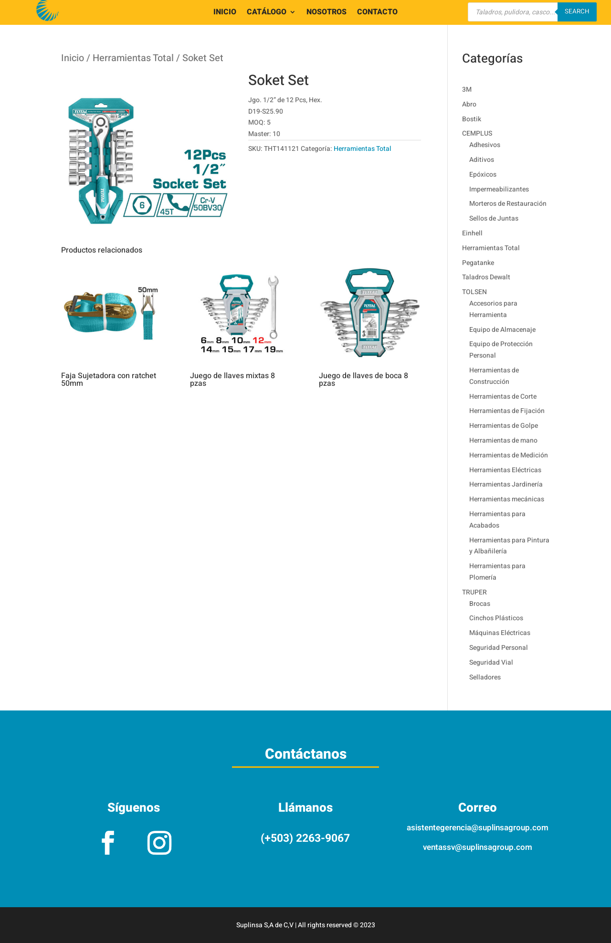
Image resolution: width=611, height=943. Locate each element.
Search (577, 11)
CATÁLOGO (266, 13)
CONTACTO (377, 13)
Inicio (72, 58)
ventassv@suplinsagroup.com (477, 847)
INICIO (224, 13)
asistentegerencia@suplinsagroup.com (477, 828)
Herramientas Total (133, 58)
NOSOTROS (326, 13)
